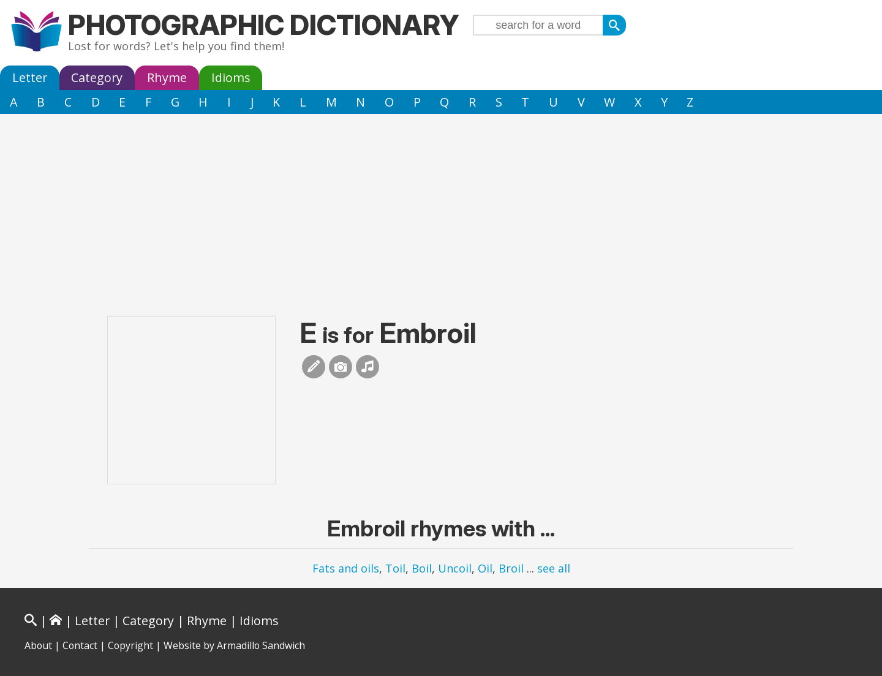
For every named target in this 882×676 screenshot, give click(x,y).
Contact (79, 645)
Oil (485, 568)
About (38, 645)
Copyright (130, 645)
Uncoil (455, 568)
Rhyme (167, 77)
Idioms (231, 77)
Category (97, 77)
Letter (29, 77)
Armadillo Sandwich (261, 645)
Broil (511, 568)
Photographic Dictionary (263, 25)
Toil (395, 568)
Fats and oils (345, 568)
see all (553, 568)
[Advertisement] (441, 205)
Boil (422, 568)
